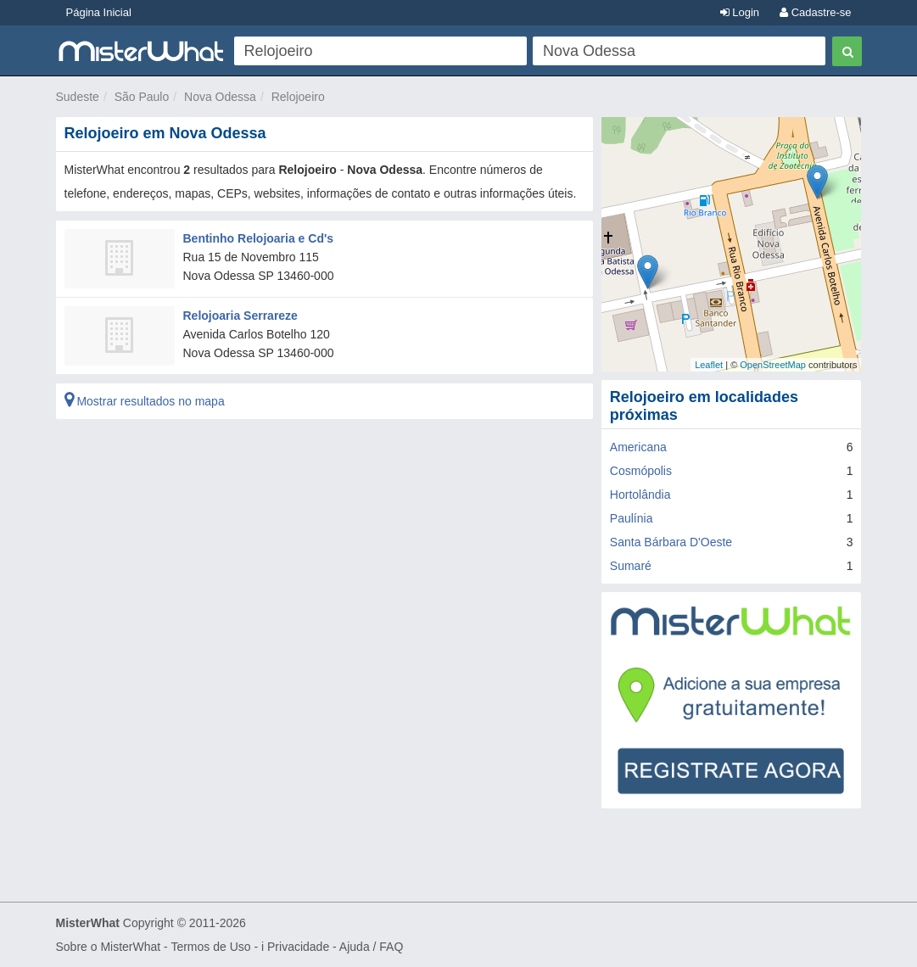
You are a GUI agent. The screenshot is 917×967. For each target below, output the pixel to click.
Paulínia (631, 518)
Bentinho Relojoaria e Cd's (258, 238)
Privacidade (298, 946)
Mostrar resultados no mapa (144, 401)
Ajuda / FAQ (371, 946)
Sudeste (77, 96)
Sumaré (630, 566)
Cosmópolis (641, 471)
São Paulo (142, 96)
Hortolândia (640, 494)
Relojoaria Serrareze (240, 315)
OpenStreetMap (773, 365)
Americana (638, 447)
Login (739, 12)
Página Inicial (98, 12)
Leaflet (709, 365)
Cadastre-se (815, 12)
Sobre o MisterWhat (108, 946)
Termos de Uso (210, 946)
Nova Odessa (220, 96)
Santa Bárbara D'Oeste (671, 542)
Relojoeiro (298, 96)
